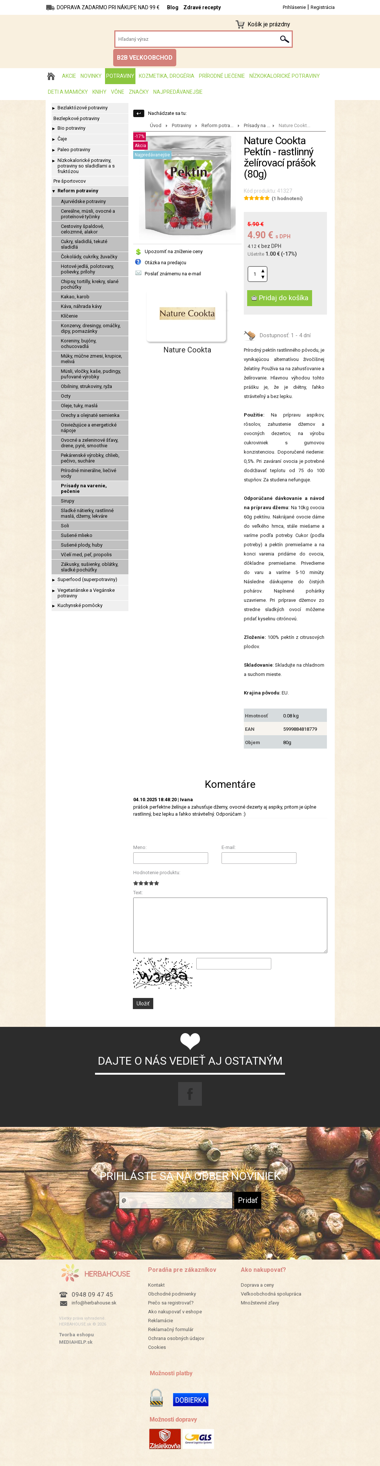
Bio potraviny (71, 128)
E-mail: (229, 847)
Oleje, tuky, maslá (79, 405)
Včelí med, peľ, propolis (86, 554)
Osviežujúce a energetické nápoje (89, 427)
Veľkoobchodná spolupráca (271, 1294)
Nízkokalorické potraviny (284, 76)
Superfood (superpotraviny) (87, 579)
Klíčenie (69, 316)
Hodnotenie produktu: (156, 872)
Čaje (62, 139)
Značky (139, 92)
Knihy (99, 92)
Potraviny (120, 76)
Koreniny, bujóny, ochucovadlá (78, 343)
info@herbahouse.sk (94, 1303)
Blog (172, 7)
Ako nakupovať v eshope (175, 1311)
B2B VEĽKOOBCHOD (145, 57)
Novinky (91, 76)
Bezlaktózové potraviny (83, 107)
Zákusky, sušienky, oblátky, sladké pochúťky (89, 567)
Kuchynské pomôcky (80, 605)
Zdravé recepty (202, 7)
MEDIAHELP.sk (75, 1342)
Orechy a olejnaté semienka (90, 415)
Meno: (140, 847)
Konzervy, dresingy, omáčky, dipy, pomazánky (91, 328)
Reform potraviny (78, 190)
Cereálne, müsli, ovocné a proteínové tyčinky (88, 213)
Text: (138, 892)
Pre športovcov (69, 181)
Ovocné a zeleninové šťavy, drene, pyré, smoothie (89, 442)
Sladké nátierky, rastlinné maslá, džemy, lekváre (87, 513)
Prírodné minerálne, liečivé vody (88, 473)
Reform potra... (217, 125)
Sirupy (67, 501)
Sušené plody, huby (81, 545)
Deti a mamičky (68, 92)
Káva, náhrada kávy (81, 306)
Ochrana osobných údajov (176, 1338)
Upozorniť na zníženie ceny (174, 251)
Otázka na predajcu (165, 262)
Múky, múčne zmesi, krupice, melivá (91, 358)
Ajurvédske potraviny (83, 201)
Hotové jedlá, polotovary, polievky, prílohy (87, 269)
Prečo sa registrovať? (171, 1303)
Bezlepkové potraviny (76, 118)
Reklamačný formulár (170, 1329)
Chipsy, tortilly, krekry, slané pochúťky (89, 284)
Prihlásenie (294, 7)
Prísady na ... (257, 125)
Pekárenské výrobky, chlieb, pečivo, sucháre (90, 458)
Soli (65, 525)
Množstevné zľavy (260, 1303)
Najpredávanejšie (178, 92)
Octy (66, 396)
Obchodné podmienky (172, 1294)
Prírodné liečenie (222, 76)
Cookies (157, 1347)
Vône (117, 92)
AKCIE (69, 76)
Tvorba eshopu (76, 1334)
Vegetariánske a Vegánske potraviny (86, 592)
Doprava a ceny (257, 1285)
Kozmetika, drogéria (166, 76)
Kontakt (156, 1285)
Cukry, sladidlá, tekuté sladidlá (84, 244)
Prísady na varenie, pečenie (84, 488)
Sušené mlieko (76, 535)
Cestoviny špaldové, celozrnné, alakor (82, 229)
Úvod (155, 125)
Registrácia (323, 7)
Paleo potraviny (74, 149)
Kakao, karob (75, 296)
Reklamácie (160, 1320)
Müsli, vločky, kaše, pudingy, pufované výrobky (91, 373)
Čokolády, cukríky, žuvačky (89, 256)
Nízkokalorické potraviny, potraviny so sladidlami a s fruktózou (86, 165)
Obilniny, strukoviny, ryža (86, 386)
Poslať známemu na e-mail (173, 273)
